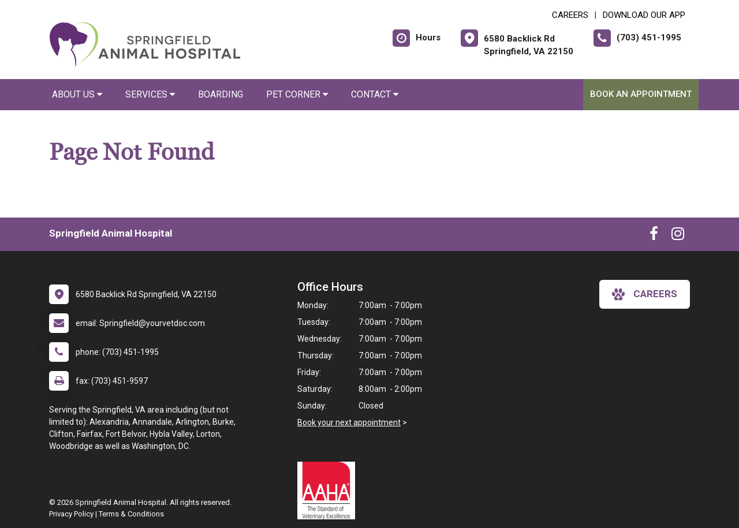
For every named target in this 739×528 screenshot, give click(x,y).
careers (644, 294)
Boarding (220, 94)
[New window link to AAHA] (329, 490)
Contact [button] (374, 94)
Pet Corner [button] (297, 94)
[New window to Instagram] (678, 236)
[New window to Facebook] (654, 236)
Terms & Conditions (131, 514)
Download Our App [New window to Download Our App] (644, 15)
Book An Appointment (641, 94)
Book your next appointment (349, 422)
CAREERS (570, 15)
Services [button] (150, 94)
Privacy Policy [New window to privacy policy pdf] (71, 514)
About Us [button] (77, 94)
